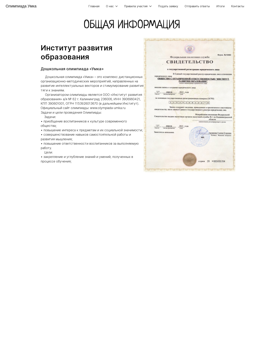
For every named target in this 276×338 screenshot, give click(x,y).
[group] (189, 105)
